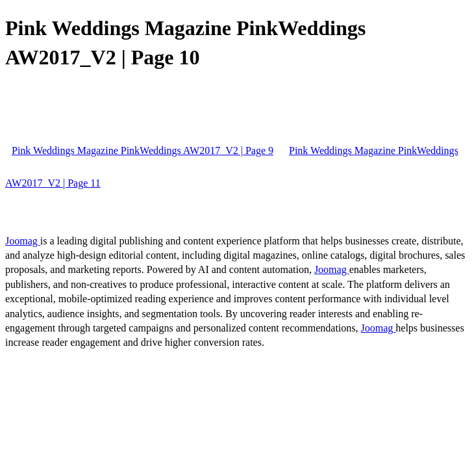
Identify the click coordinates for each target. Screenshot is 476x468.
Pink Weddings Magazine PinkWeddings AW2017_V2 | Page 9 (142, 150)
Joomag (22, 240)
